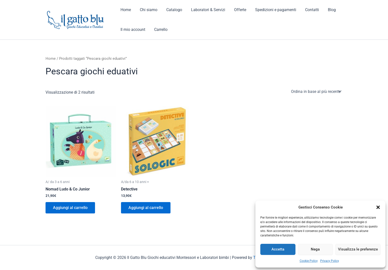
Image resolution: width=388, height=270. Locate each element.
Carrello (159, 29)
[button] (378, 207)
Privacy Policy (329, 261)
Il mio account (132, 29)
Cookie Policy (309, 261)
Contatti (306, 9)
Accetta (277, 249)
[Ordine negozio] (315, 91)
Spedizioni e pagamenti (270, 9)
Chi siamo (147, 9)
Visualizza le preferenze (358, 249)
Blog (324, 9)
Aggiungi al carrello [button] (70, 207)
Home (125, 9)
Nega (315, 249)
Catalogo (172, 9)
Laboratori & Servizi (205, 9)
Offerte (236, 9)
